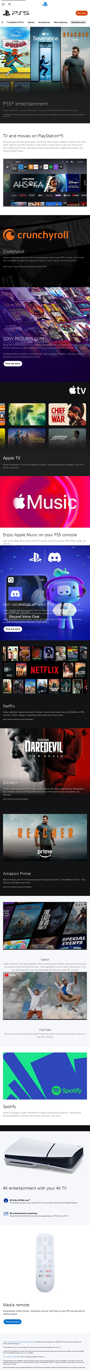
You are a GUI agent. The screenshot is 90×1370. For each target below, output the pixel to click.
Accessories (48, 22)
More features (64, 22)
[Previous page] (3, 22)
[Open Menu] (3, 4)
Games (35, 22)
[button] (13, 363)
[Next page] (87, 22)
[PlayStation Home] (45, 4)
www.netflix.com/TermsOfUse (12, 1357)
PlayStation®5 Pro (19, 22)
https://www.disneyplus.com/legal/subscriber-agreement (19, 1342)
